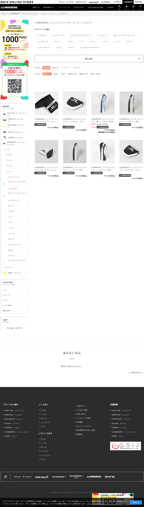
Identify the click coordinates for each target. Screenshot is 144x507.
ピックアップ (65, 68)
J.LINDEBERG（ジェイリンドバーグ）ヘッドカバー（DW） (103, 168)
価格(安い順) (72, 74)
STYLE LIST (79, 7)
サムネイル (76, 68)
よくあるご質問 (81, 410)
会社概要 (79, 422)
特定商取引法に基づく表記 (85, 430)
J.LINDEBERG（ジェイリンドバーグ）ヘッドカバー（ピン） (46, 120)
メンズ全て (43, 404)
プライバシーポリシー (84, 426)
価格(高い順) (83, 74)
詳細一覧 (55, 68)
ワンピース (44, 451)
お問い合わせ (81, 414)
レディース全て (45, 433)
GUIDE (110, 7)
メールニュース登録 (83, 418)
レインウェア (45, 422)
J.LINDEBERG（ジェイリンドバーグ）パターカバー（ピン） (46, 168)
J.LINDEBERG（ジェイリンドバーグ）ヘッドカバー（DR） (131, 120)
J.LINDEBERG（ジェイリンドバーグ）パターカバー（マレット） (131, 169)
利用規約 (79, 434)
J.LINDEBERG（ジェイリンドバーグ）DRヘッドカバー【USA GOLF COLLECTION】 (103, 121)
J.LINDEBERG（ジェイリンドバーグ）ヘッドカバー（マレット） (75, 121)
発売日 (63, 74)
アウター (44, 410)
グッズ (43, 426)
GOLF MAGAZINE (96, 7)
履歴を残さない (137, 372)
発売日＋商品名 (95, 74)
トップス (44, 414)
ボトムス (44, 418)
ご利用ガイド (81, 406)
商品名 (56, 74)
